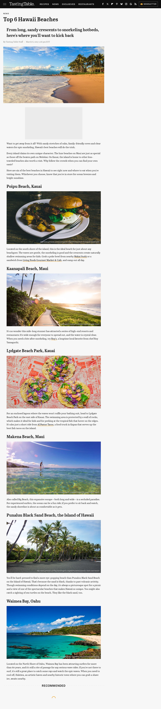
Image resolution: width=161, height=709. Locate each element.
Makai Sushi (80, 256)
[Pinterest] (117, 4)
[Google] (131, 4)
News (55, 4)
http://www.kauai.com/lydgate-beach (87, 406)
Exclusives (68, 4)
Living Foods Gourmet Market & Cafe (42, 260)
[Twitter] (107, 4)
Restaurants (86, 4)
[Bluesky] (121, 4)
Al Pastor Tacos (45, 424)
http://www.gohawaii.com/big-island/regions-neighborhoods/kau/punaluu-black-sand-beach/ (68, 571)
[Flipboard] (112, 4)
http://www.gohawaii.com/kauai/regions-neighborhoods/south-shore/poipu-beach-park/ (70, 242)
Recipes (44, 4)
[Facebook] (103, 4)
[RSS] (135, 4)
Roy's (54, 338)
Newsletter (148, 4)
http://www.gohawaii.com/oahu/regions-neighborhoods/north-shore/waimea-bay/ (72, 657)
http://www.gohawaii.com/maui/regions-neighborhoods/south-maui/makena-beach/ (71, 492)
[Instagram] (126, 4)
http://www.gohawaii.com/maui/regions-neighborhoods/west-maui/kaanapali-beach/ (71, 324)
